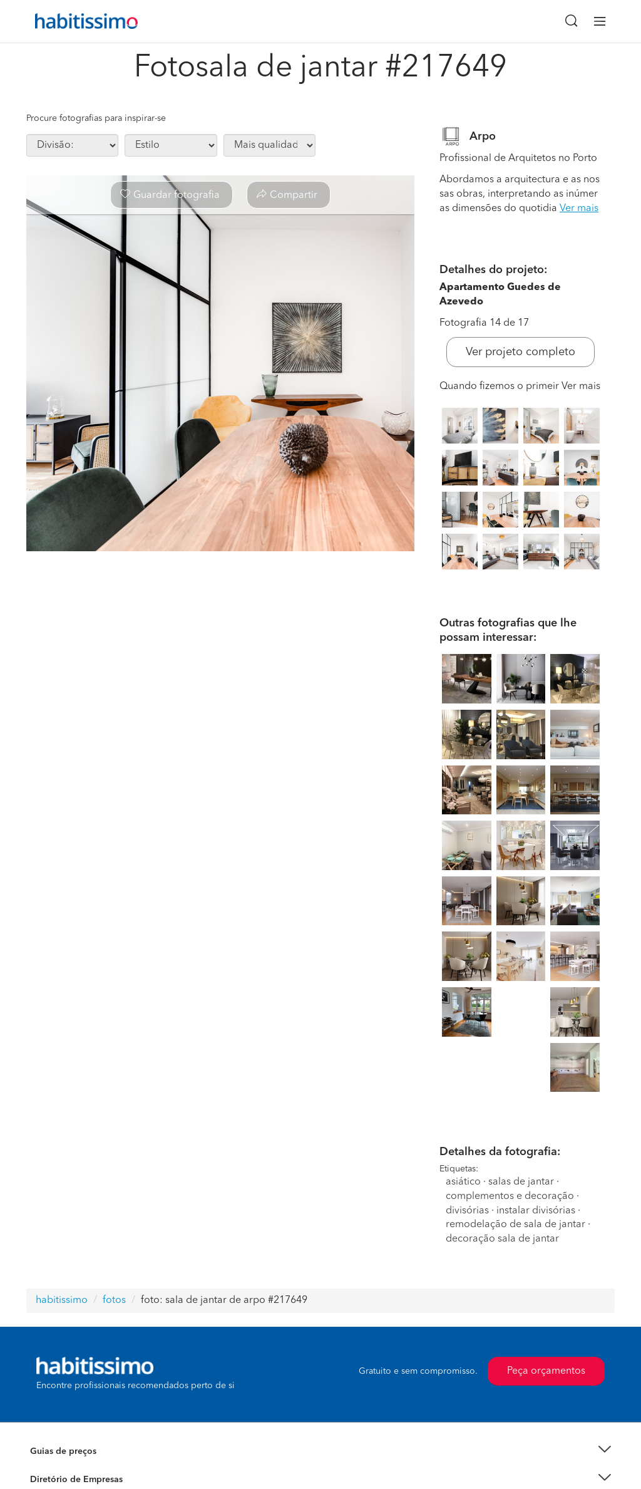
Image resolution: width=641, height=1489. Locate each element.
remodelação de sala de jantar (515, 1225)
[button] (320, 1452)
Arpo (482, 136)
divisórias (467, 1211)
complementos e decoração (510, 1196)
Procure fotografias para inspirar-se (96, 118)
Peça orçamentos (546, 1371)
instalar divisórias (535, 1211)
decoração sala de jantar (502, 1239)
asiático (463, 1182)
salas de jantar (521, 1182)
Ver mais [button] (579, 209)
